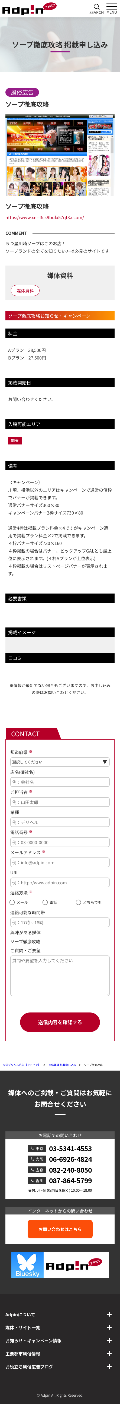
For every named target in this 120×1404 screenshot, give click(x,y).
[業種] (60, 822)
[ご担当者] (60, 802)
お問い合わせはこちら (60, 1229)
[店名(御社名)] (60, 782)
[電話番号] (60, 842)
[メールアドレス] (60, 862)
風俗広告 (22, 92)
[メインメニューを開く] (111, 8)
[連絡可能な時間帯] (60, 922)
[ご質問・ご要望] (60, 975)
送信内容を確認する (60, 1022)
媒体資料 (25, 290)
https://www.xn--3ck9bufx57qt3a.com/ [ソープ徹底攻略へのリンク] (44, 217)
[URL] (60, 882)
